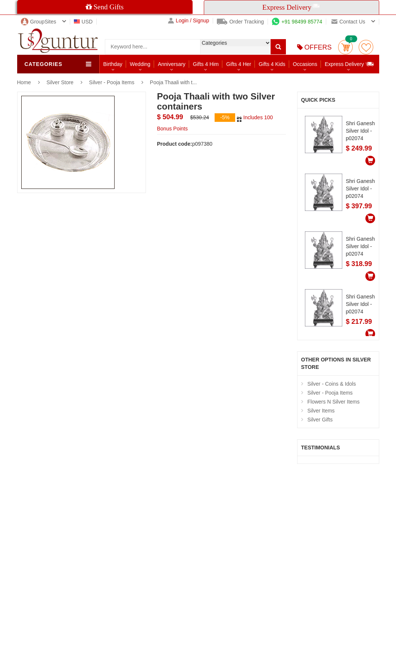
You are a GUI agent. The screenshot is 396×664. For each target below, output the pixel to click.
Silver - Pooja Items (111, 82)
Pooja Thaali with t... (173, 82)
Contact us (348, 22)
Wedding (140, 64)
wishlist (366, 47)
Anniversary (171, 64)
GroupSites (38, 22)
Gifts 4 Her (238, 64)
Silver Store (61, 82)
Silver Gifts (320, 420)
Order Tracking (240, 22)
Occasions (305, 64)
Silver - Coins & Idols (332, 384)
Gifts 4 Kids (272, 64)
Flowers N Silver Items (334, 402)
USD (83, 22)
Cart (345, 47)
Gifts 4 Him (206, 64)
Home (24, 82)
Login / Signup (188, 20)
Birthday (112, 64)
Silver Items (321, 411)
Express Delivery (349, 63)
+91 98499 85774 (297, 22)
